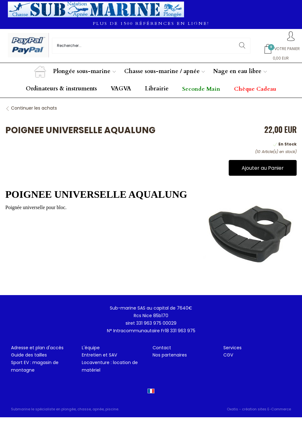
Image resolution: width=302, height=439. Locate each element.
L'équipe (91, 348)
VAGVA (121, 89)
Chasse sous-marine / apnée (162, 71)
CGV (228, 355)
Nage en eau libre (237, 71)
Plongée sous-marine (81, 71)
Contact (162, 348)
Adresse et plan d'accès (37, 348)
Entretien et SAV (99, 355)
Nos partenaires (170, 355)
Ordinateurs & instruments (61, 89)
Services (232, 348)
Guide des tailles (29, 355)
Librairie (157, 89)
